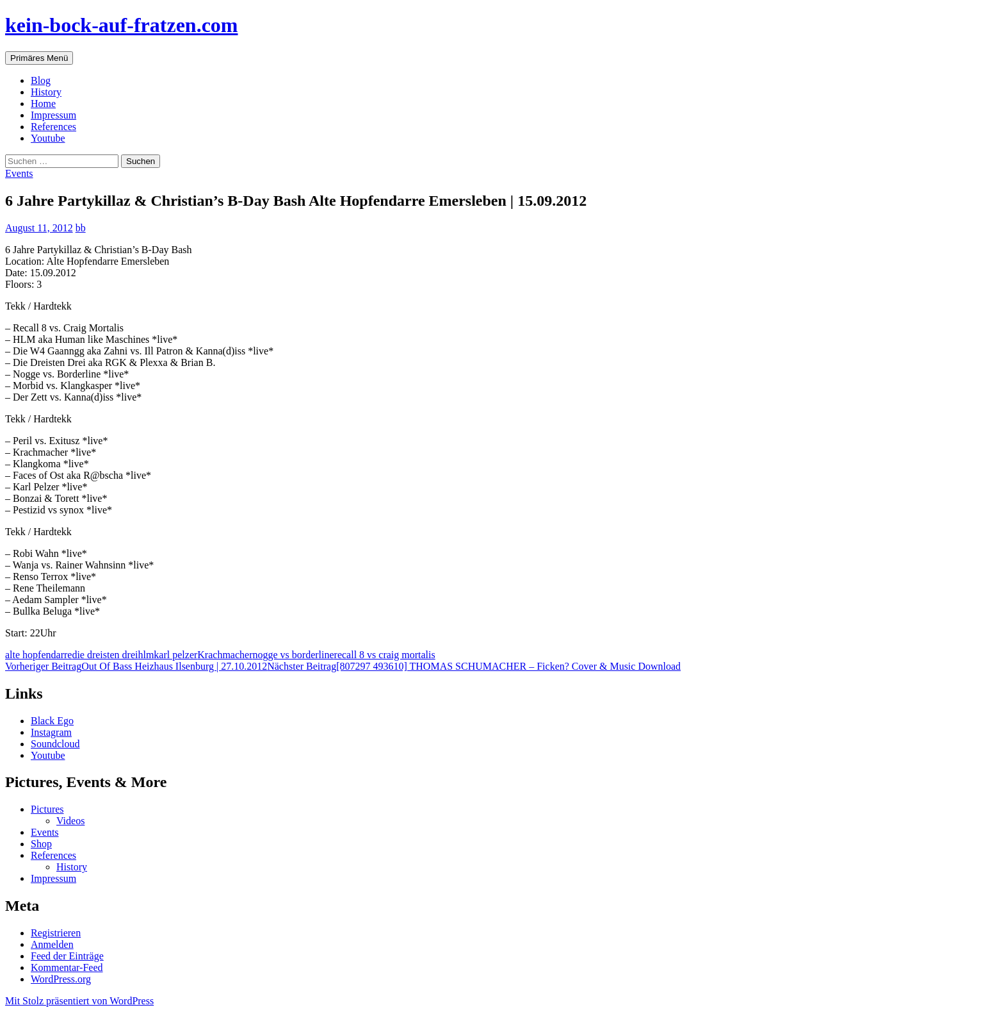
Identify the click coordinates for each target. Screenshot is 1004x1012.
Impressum (53, 115)
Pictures (47, 809)
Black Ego (52, 720)
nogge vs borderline (293, 654)
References (53, 126)
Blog (41, 80)
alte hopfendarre (38, 654)
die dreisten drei (105, 654)
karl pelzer (175, 654)
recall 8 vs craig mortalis (384, 654)
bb (81, 227)
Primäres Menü (39, 58)
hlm (146, 654)
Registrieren (56, 932)
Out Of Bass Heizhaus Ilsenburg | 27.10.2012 (136, 666)
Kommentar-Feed (67, 967)
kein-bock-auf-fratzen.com (121, 25)
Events (19, 173)
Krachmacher (224, 654)
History (46, 92)
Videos (70, 820)
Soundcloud (55, 743)
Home (43, 103)
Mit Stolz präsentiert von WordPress (79, 1000)
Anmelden (52, 944)
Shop (41, 843)
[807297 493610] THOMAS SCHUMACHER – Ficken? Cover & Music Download (474, 666)
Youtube (48, 138)
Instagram (51, 732)
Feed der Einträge (67, 955)
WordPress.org (61, 979)
